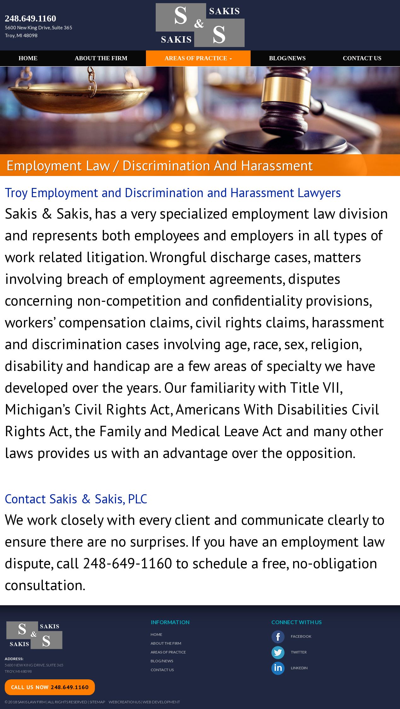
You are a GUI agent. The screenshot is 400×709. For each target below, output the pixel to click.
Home (28, 58)
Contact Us (362, 58)
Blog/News (287, 58)
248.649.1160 (30, 18)
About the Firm (101, 58)
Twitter (289, 652)
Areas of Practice (198, 58)
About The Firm (166, 643)
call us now (50, 687)
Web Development (161, 702)
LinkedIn (289, 668)
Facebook (291, 636)
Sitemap (97, 702)
